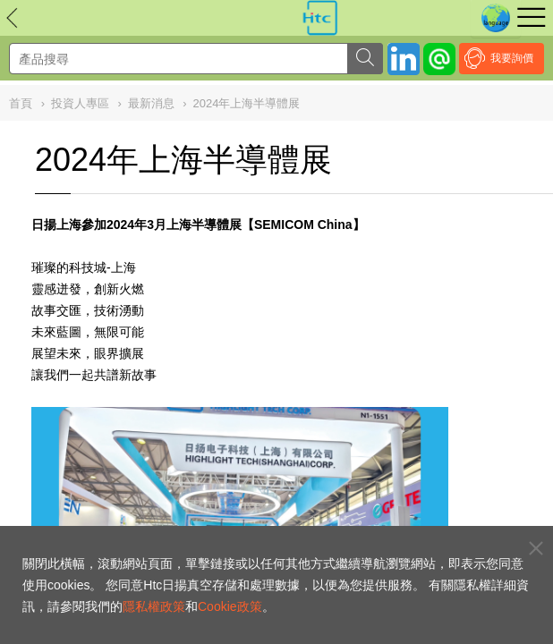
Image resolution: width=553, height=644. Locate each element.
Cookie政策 (230, 606)
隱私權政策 (154, 606)
